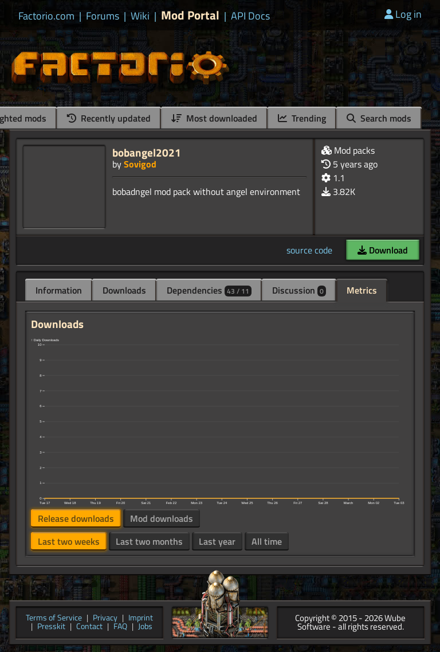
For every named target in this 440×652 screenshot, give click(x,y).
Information (59, 290)
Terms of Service (54, 618)
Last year (217, 541)
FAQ (120, 627)
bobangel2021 (146, 152)
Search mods (379, 118)
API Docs (250, 16)
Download (383, 250)
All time (267, 541)
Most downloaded (214, 118)
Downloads (124, 290)
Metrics (362, 290)
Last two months (149, 541)
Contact (89, 627)
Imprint (140, 618)
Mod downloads (161, 518)
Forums (102, 16)
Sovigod (140, 164)
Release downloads (76, 518)
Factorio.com (46, 16)
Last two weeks (69, 541)
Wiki (140, 16)
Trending (302, 118)
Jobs (145, 627)
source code (309, 250)
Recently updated (109, 118)
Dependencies (209, 290)
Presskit (51, 627)
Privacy (105, 618)
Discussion (299, 290)
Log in (403, 14)
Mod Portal (190, 15)
